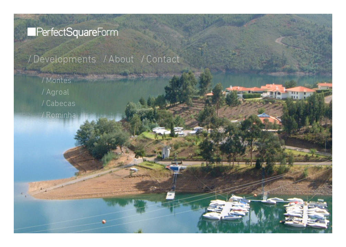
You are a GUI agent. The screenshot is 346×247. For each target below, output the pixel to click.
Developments (64, 60)
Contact (163, 60)
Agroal (57, 93)
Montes (58, 81)
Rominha (61, 115)
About (121, 60)
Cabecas (60, 104)
